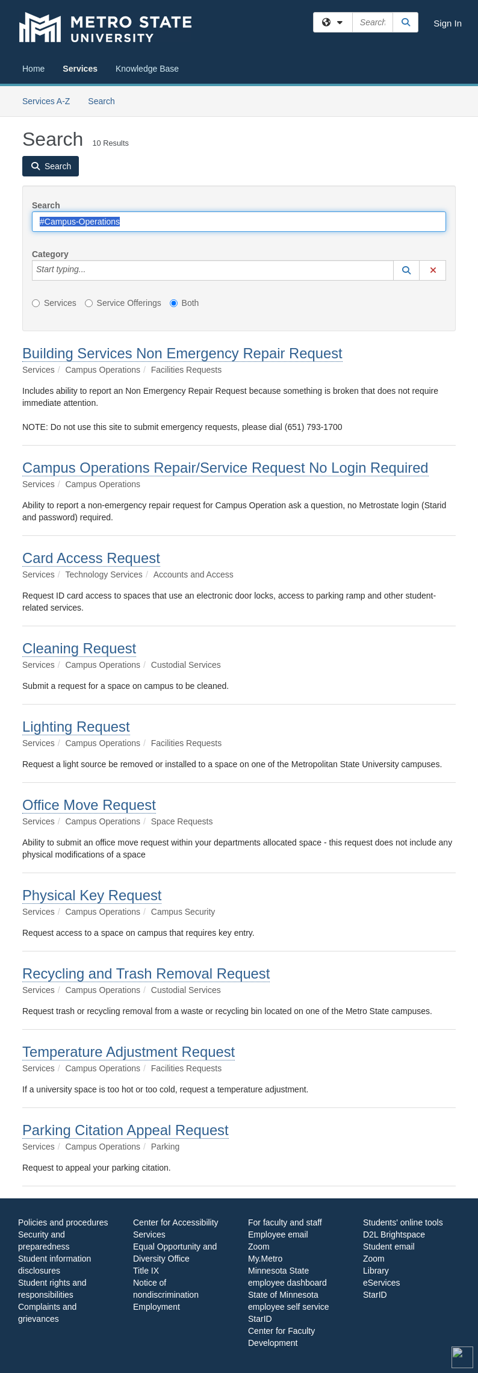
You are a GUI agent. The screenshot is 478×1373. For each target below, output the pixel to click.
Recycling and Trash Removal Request (146, 973)
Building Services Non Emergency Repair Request (182, 353)
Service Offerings (123, 303)
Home (33, 68)
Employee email (278, 1234)
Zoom (259, 1246)
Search (105, 100)
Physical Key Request (91, 895)
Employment (156, 1307)
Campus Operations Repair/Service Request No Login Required (225, 467)
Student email (389, 1246)
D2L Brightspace (394, 1234)
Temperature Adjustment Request (128, 1052)
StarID (260, 1319)
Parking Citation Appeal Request (125, 1130)
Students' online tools (403, 1222)
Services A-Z (46, 101)
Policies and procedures (63, 1222)
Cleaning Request (79, 648)
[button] (406, 270)
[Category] (92, 270)
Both (184, 303)
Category (50, 254)
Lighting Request (76, 726)
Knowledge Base (147, 68)
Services (80, 68)
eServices (381, 1282)
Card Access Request (91, 558)
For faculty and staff (285, 1222)
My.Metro (265, 1258)
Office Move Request (89, 805)
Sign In (447, 23)
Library (376, 1270)
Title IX (146, 1270)
